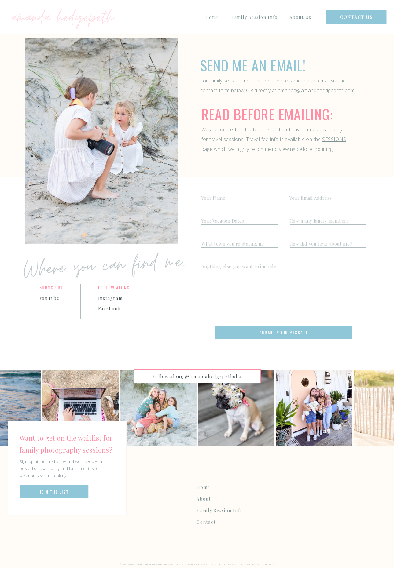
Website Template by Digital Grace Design (244, 564)
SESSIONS (334, 139)
